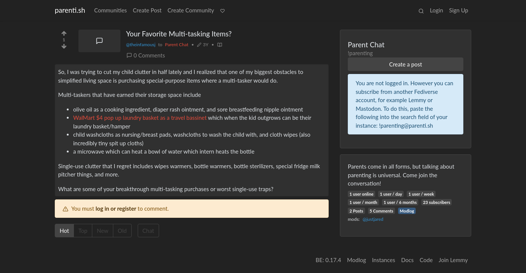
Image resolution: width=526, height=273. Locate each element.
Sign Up (458, 10)
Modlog (407, 210)
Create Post (147, 10)
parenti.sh (70, 10)
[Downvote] (64, 48)
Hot (67, 230)
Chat (151, 230)
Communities (110, 10)
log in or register (116, 208)
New (105, 230)
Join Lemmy (453, 259)
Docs (407, 259)
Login (436, 10)
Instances (383, 259)
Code (426, 259)
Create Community (191, 10)
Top (85, 230)
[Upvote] (64, 31)
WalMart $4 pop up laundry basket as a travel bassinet (140, 117)
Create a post (405, 64)
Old (125, 230)
